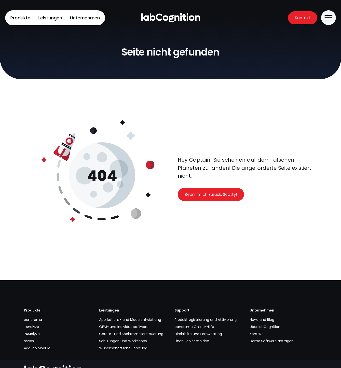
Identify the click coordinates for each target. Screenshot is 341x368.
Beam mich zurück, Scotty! (211, 194)
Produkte (20, 18)
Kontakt (302, 18)
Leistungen (50, 18)
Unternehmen (85, 18)
